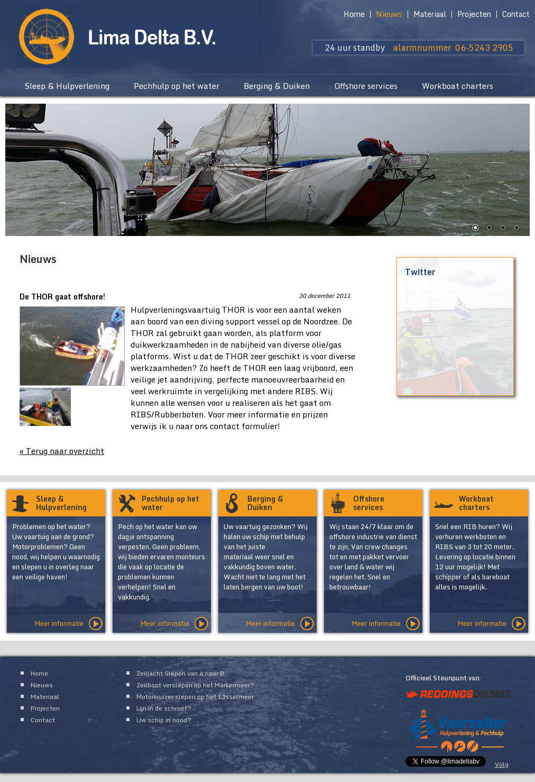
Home (354, 14)
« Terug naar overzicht (62, 450)
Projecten (474, 14)
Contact (516, 14)
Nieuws (389, 14)
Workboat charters (457, 85)
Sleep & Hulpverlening (66, 85)
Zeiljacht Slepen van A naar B (180, 673)
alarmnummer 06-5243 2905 (453, 47)
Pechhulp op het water (176, 85)
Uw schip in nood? (163, 720)
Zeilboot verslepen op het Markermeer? (195, 685)
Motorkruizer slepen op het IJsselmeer (195, 697)
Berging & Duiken (277, 85)
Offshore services (366, 85)
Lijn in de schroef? (163, 708)
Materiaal (429, 14)
